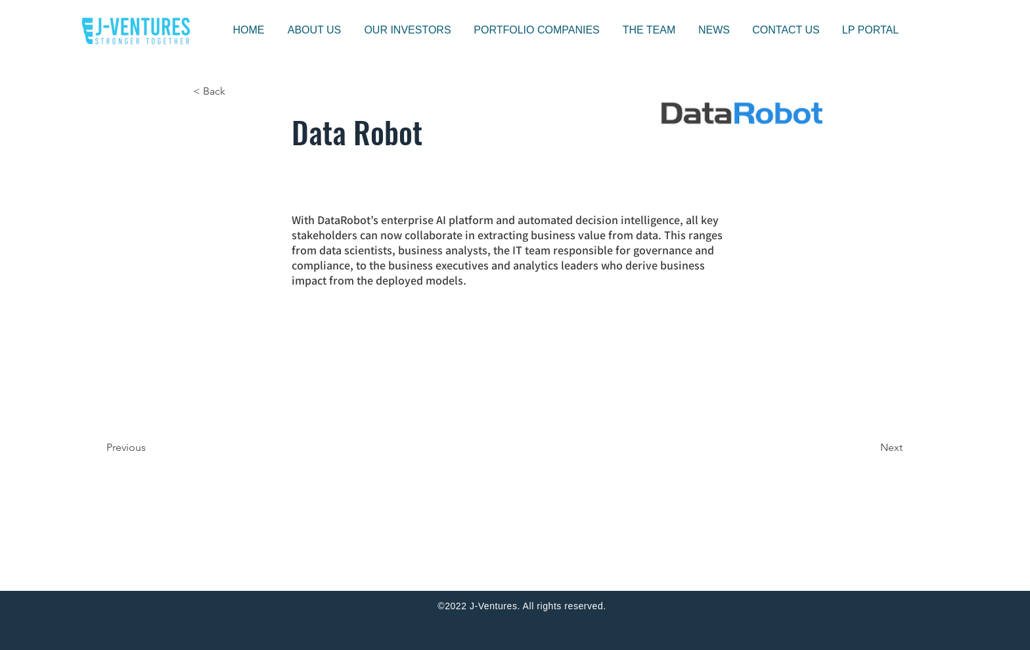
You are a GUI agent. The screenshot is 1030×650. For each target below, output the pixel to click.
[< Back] (236, 91)
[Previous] (149, 447)
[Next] (870, 447)
